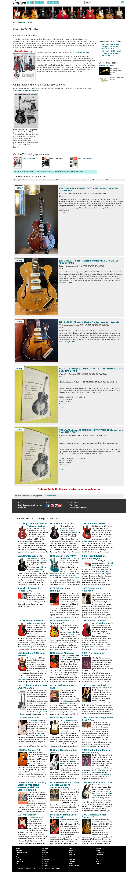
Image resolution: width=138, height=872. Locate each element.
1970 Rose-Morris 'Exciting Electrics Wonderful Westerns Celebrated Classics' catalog (32, 786)
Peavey (71, 863)
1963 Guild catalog (82, 52)
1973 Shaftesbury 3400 (62, 523)
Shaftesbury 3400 (66, 528)
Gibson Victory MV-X (70, 558)
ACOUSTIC (23, 22)
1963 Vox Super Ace (28, 717)
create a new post (106, 65)
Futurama (19, 861)
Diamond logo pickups (31, 647)
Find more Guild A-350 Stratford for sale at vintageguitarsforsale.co (69, 489)
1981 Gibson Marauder (62, 653)
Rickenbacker (74, 865)
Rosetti (110, 563)
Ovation (72, 861)
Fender (18, 859)
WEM (97, 861)
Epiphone (19, 857)
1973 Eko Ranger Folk (29, 750)
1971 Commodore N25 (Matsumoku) (62, 621)
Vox (97, 859)
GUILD (15, 22)
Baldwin (19, 850)
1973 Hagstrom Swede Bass (33, 523)
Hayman (45, 861)
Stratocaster (74, 578)
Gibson (45, 848)
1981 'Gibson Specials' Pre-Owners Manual (32, 686)
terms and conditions (103, 180)
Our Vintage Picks (108, 55)
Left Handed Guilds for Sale (112, 51)
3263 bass (66, 701)
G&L (17, 863)
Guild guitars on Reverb (110, 44)
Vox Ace (38, 735)
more (63, 212)
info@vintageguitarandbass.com (30, 505)
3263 (84, 772)
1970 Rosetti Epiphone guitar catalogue (94, 557)
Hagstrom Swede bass (38, 526)
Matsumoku (73, 532)
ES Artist (100, 822)
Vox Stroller (34, 817)
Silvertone (99, 855)
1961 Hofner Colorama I (30, 620)
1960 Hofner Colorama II (95, 620)
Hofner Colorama (33, 623)
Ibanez (71, 848)
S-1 (41, 712)
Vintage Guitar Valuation (110, 53)
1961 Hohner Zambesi (94, 685)
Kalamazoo (73, 850)
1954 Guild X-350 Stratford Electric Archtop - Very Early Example (89, 322)
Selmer (43, 625)
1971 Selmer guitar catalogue (60, 589)
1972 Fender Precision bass (97, 782)
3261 (88, 770)
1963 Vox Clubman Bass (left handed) (63, 815)
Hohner (45, 865)
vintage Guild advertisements (27, 90)
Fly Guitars (74, 505)
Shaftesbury (31, 558)
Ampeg (18, 848)
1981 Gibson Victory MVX (63, 556)
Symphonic (67, 755)
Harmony (45, 859)
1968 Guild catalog (84, 158)
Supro (98, 857)
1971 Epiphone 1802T (93, 523)
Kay (70, 852)
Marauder (68, 657)
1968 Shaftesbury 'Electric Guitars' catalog (96, 751)
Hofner (44, 863)
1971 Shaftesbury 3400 (30, 556)
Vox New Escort (68, 720)
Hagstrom (45, 857)
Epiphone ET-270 (98, 530)
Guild (44, 855)
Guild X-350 (64, 41)
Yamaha (98, 863)
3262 (103, 770)
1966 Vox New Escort (61, 717)
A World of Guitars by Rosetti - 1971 (29, 589)
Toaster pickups (92, 647)
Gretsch (45, 852)
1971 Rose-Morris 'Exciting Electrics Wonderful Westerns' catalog (64, 785)
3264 (107, 763)
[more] (15, 147)
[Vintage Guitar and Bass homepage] (35, 2)
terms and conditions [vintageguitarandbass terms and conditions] (52, 868)
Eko (17, 855)
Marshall (72, 855)
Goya (44, 850)
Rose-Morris (41, 560)
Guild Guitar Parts (108, 49)
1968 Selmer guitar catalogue (92, 589)
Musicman (72, 859)
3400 (41, 567)
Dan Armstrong (21, 852)
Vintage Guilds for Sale (110, 47)
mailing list (22, 507)
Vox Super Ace (35, 720)
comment (79, 171)
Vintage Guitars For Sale (78, 507)
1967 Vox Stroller (27, 814)
